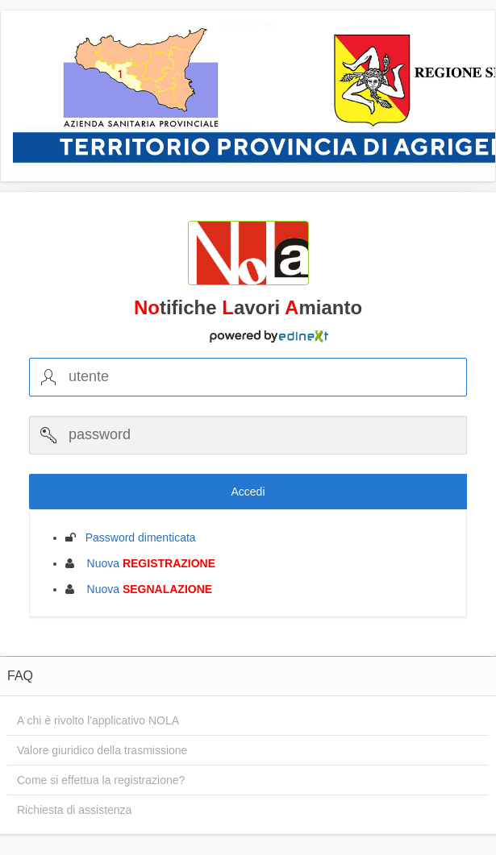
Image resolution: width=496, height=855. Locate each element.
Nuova (146, 563)
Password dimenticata (136, 537)
